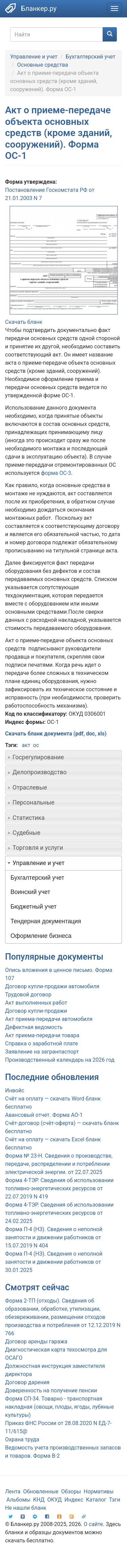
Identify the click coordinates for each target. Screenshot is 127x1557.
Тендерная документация (45, 921)
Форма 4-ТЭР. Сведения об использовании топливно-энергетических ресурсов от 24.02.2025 (59, 1213)
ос (36, 745)
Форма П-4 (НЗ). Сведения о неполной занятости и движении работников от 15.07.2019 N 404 (53, 1237)
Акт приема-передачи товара (42, 1035)
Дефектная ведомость (34, 1027)
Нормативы (98, 1491)
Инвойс (14, 1090)
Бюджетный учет (33, 906)
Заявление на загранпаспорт (42, 1051)
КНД (39, 1499)
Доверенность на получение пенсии (51, 1390)
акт (26, 745)
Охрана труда (22, 1439)
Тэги (114, 1499)
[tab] (63, 757)
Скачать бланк (23, 322)
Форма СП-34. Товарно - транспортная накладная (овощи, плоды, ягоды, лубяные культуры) (59, 1406)
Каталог (96, 1499)
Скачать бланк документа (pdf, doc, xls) (56, 733)
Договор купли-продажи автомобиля (52, 986)
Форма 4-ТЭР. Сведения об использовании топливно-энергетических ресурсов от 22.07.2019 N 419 (59, 1188)
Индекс (73, 1499)
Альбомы (18, 1499)
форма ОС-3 (56, 473)
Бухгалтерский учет (90, 56)
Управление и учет (34, 56)
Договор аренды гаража (36, 1341)
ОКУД (54, 1499)
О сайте (93, 1524)
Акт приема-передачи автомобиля (48, 1019)
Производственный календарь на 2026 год (59, 1060)
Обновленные (40, 1491)
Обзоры (71, 1491)
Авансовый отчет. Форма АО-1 (44, 1115)
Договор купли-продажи (36, 1011)
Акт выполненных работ (36, 1002)
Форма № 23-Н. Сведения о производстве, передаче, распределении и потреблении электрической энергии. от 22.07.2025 (58, 1164)
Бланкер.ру (39, 8)
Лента (12, 1491)
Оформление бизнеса (40, 935)
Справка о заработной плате (41, 1043)
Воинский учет (30, 892)
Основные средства (42, 65)
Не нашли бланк (25, 1508)
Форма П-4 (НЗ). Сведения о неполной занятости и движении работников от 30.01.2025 (53, 1261)
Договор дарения (27, 1382)
